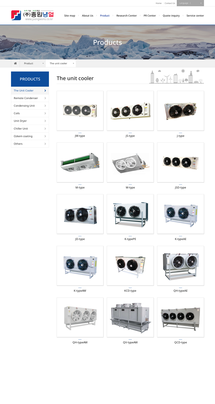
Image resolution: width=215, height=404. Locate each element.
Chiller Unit (21, 128)
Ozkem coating (23, 136)
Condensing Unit (24, 106)
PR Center (150, 15)
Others (18, 144)
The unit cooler (58, 63)
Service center (195, 15)
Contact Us (170, 3)
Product (105, 15)
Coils (17, 113)
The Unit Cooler (23, 90)
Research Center (126, 15)
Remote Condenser (26, 98)
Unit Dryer (20, 121)
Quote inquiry (171, 15)
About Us (87, 15)
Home (159, 3)
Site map (69, 15)
